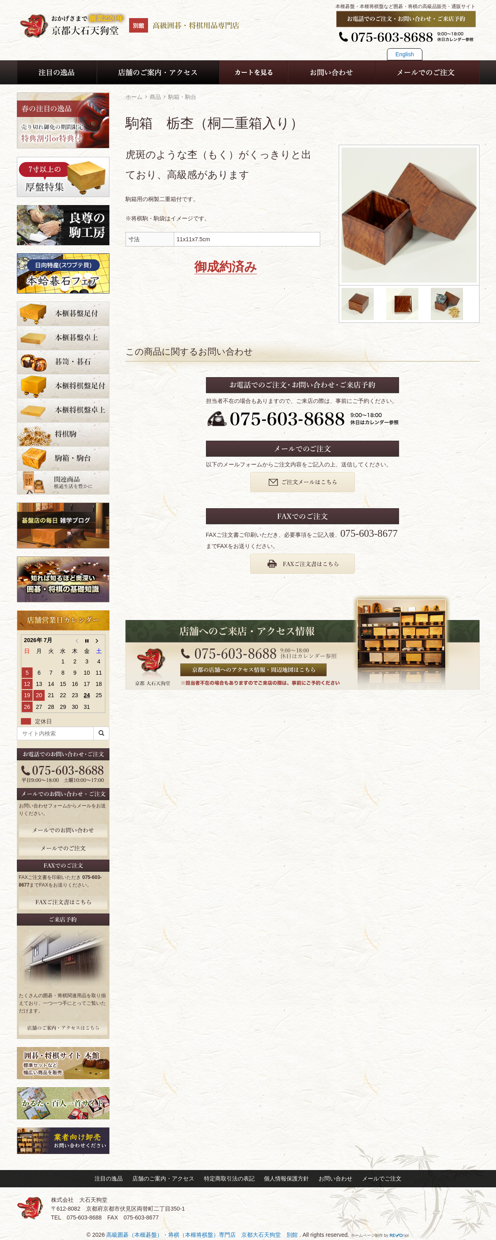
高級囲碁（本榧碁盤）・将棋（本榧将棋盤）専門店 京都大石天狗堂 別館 (202, 1235)
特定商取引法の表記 (229, 1178)
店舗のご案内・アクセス (163, 1178)
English (404, 54)
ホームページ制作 (367, 1235)
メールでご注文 (381, 1178)
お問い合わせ (335, 1178)
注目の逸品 (109, 1178)
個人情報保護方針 (286, 1178)
